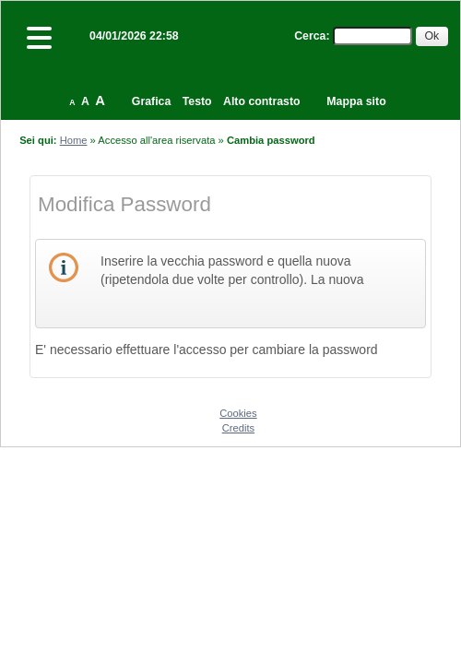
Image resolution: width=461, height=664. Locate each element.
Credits (238, 427)
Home (74, 140)
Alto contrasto (261, 101)
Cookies (237, 413)
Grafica (151, 101)
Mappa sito (355, 101)
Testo (197, 101)
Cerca (309, 36)
